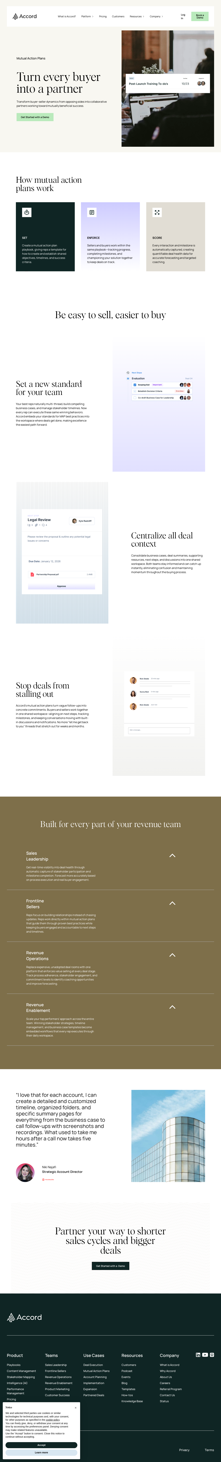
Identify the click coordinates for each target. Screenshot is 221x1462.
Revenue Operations (58, 1377)
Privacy (184, 1450)
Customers (118, 16)
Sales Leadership (56, 1365)
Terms (209, 1450)
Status (164, 1401)
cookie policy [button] (52, 1419)
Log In (183, 16)
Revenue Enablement (59, 1383)
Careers (165, 1383)
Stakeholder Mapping (21, 1377)
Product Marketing (57, 1389)
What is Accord (169, 1365)
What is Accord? (67, 16)
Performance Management (15, 1391)
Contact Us (167, 1395)
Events (126, 1377)
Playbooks (13, 1365)
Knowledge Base (132, 1401)
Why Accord (168, 1371)
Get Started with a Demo (35, 117)
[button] (87, 16)
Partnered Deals (93, 1395)
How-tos (127, 1395)
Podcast (127, 1371)
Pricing (103, 16)
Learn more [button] (41, 1452)
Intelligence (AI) (17, 1383)
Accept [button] (41, 1445)
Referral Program (171, 1389)
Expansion (90, 1389)
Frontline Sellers (55, 1371)
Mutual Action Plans (96, 1371)
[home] (24, 16)
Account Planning (95, 1377)
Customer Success (57, 1395)
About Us (166, 1377)
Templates (128, 1389)
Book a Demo (200, 16)
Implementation (93, 1383)
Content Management (21, 1371)
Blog (124, 1383)
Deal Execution (93, 1365)
